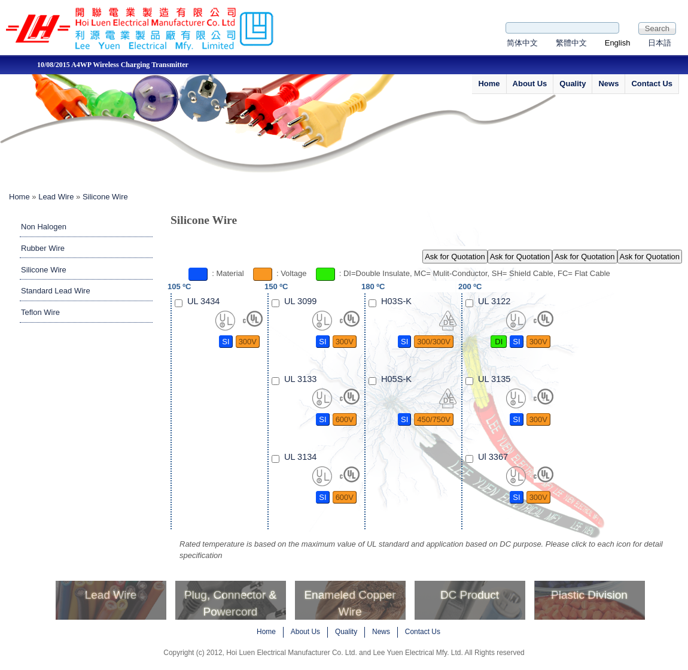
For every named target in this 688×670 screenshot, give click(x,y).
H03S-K (396, 301)
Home (489, 83)
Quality (572, 83)
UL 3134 (300, 457)
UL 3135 (494, 379)
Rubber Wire (43, 248)
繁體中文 (571, 42)
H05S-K (396, 379)
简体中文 (522, 42)
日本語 (659, 42)
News (608, 83)
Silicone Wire (105, 196)
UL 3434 (203, 301)
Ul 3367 (493, 457)
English (618, 42)
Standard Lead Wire (55, 290)
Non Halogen (43, 226)
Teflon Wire (40, 312)
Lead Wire (56, 196)
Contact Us (651, 83)
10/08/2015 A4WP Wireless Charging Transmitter (180, 64)
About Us (530, 83)
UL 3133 (300, 379)
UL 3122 (494, 301)
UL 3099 (300, 301)
